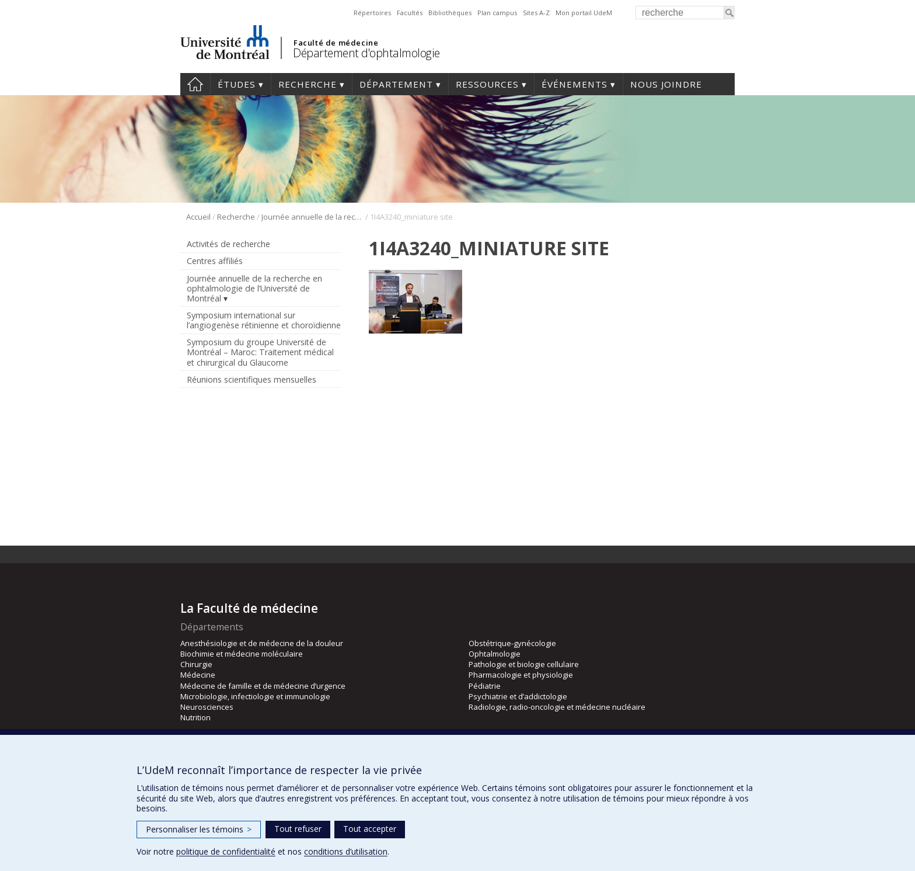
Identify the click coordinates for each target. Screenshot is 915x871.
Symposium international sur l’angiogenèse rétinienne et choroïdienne (264, 320)
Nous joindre (666, 84)
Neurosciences (206, 707)
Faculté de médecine (336, 42)
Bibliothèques (450, 12)
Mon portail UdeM (584, 12)
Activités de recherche (228, 243)
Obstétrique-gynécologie (512, 643)
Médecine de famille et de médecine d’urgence (262, 686)
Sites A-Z (536, 12)
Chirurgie (196, 664)
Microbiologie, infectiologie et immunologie (255, 696)
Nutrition (195, 717)
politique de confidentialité (225, 851)
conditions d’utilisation (345, 851)
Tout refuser (298, 828)
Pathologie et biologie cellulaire (524, 664)
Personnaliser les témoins (199, 829)
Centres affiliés (215, 260)
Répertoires (372, 12)
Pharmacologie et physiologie (521, 674)
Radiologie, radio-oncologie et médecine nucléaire (557, 707)
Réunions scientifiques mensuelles (251, 379)
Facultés (409, 12)
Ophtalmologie (495, 653)
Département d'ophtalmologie (366, 53)
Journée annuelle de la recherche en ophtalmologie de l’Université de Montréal (312, 216)
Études (237, 84)
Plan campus (497, 12)
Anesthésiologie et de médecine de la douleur (261, 643)
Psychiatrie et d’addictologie (518, 696)
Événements (574, 84)
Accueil (195, 84)
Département (396, 84)
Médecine (197, 674)
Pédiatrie (485, 686)
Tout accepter (369, 828)
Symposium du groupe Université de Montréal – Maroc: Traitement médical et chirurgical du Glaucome (260, 351)
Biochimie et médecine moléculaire (241, 653)
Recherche (307, 84)
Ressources (487, 84)
